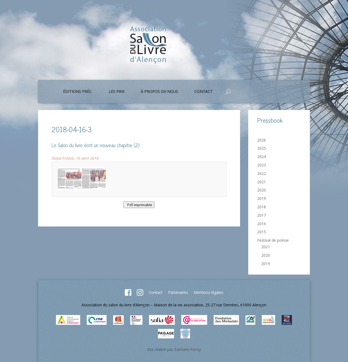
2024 (261, 156)
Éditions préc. (77, 92)
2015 (261, 231)
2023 (261, 165)
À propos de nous (159, 92)
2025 (261, 148)
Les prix (117, 92)
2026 (261, 140)
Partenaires (178, 292)
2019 (261, 198)
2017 (261, 215)
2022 (261, 173)
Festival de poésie (273, 240)
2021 (261, 181)
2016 (261, 223)
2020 (261, 190)
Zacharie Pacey (187, 349)
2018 (261, 206)
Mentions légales (208, 292)
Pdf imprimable (139, 204)
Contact (203, 92)
